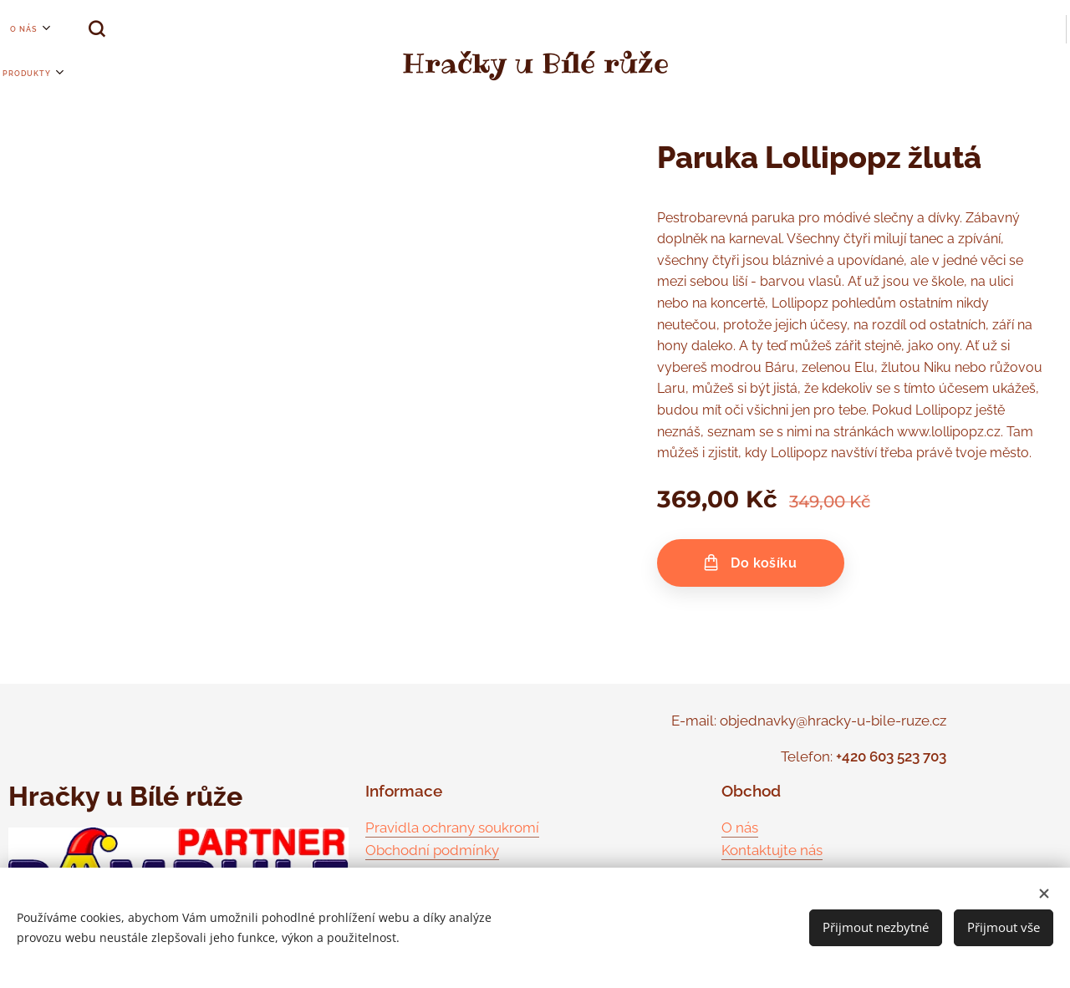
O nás (739, 827)
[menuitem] (8, 29)
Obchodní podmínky (432, 850)
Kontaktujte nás (772, 850)
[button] (74, 29)
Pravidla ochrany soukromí (452, 827)
